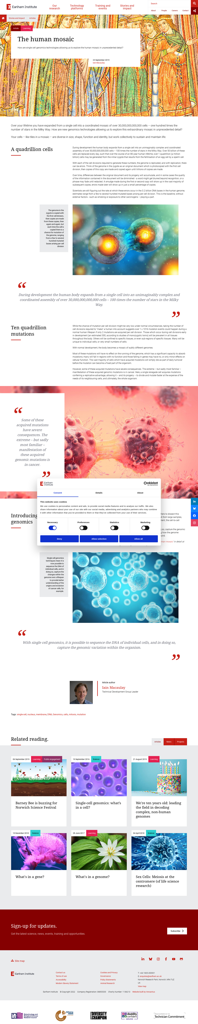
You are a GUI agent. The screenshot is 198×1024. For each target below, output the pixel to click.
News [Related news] (169, 742)
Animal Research (107, 983)
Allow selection (98, 539)
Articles (32, 18)
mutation (81, 714)
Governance (105, 976)
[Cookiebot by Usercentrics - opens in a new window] (146, 484)
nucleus (31, 714)
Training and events (102, 7)
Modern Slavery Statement (67, 983)
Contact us (60, 972)
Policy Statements (108, 980)
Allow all (138, 539)
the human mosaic (164, 541)
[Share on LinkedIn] (194, 501)
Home (3, 18)
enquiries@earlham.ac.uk (151, 976)
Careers (175, 10)
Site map (20, 960)
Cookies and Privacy (109, 972)
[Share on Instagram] (194, 522)
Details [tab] (99, 493)
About (153, 10)
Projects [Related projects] (180, 742)
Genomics (58, 714)
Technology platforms (77, 7)
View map (142, 986)
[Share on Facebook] (194, 515)
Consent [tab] (58, 493)
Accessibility (61, 980)
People (164, 10)
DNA (49, 714)
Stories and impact (127, 7)
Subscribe (175, 931)
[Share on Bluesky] (194, 508)
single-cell (22, 714)
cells (66, 714)
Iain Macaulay (99, 63)
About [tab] (140, 493)
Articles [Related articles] (157, 742)
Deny (59, 539)
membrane (41, 714)
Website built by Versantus (143, 992)
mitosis (72, 714)
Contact (185, 10)
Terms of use (61, 976)
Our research (54, 7)
